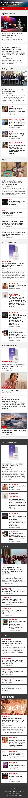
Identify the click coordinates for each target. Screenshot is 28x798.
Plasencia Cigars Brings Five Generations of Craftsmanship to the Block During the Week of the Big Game (17, 336)
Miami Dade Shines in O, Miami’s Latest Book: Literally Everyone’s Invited (17, 754)
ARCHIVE (4, 45)
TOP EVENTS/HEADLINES (14, 295)
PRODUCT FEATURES (9, 442)
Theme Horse (16, 793)
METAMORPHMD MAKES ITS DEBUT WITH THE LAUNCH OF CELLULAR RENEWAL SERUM (13, 265)
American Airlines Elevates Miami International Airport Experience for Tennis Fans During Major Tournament (17, 123)
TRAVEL (15, 119)
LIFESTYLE (16, 142)
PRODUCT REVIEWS (9, 242)
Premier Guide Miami (12, 2)
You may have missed (9, 345)
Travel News (21, 119)
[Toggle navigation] (3, 8)
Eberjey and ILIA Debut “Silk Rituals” (13, 391)
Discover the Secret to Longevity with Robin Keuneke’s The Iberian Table (16, 777)
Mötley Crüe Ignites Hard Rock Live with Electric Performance (12, 672)
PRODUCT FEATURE (6, 261)
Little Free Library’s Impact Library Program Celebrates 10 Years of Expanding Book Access (12, 182)
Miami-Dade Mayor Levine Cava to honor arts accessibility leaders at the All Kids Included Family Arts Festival (13, 601)
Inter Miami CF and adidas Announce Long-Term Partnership (17, 202)
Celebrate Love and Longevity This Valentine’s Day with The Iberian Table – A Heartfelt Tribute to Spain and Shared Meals (17, 742)
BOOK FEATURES (8, 697)
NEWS (4, 160)
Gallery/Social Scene (9, 69)
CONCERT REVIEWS (6, 639)
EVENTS (5, 546)
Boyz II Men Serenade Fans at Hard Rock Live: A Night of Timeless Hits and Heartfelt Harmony (13, 662)
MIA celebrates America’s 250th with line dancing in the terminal (16, 135)
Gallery (5, 30)
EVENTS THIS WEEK (6, 179)
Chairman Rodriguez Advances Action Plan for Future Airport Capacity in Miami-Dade (13, 234)
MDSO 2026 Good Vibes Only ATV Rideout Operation (12, 212)
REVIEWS (5, 636)
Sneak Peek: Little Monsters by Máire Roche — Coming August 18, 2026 (17, 765)
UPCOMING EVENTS (6, 565)
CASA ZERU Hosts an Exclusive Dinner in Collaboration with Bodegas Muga (17, 111)
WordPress (19, 795)
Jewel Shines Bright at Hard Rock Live (13, 681)
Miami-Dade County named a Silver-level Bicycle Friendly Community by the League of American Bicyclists (13, 223)
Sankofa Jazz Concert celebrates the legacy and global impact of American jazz (13, 612)
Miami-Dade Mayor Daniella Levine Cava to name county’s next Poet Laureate (14, 590)
